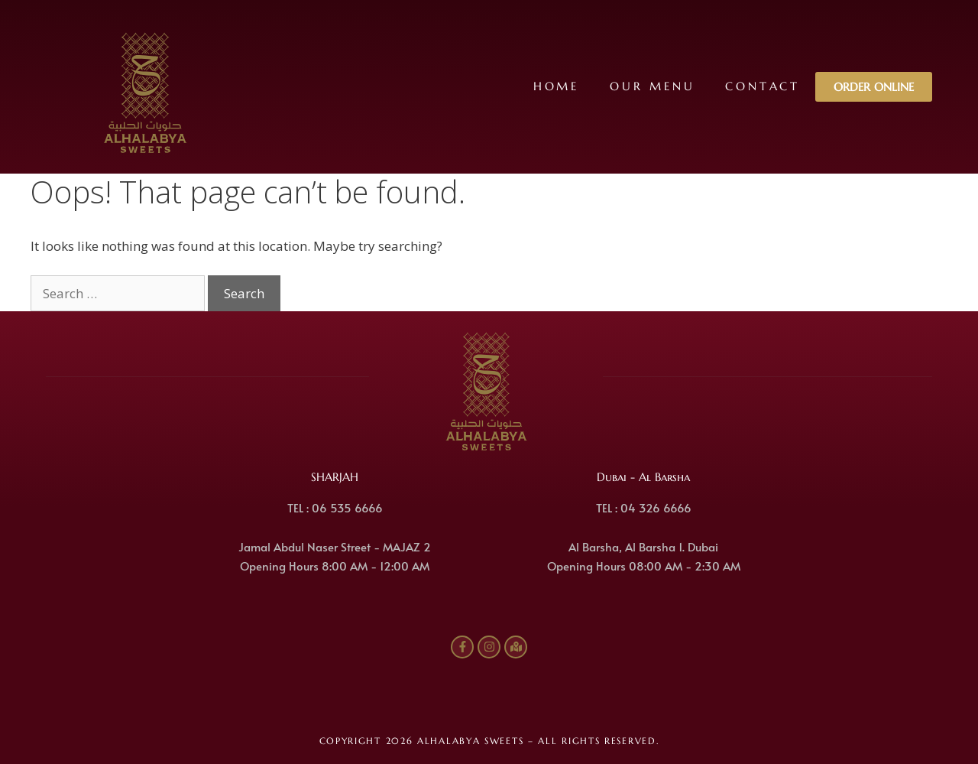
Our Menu (652, 86)
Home (556, 86)
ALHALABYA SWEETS (470, 740)
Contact (762, 86)
